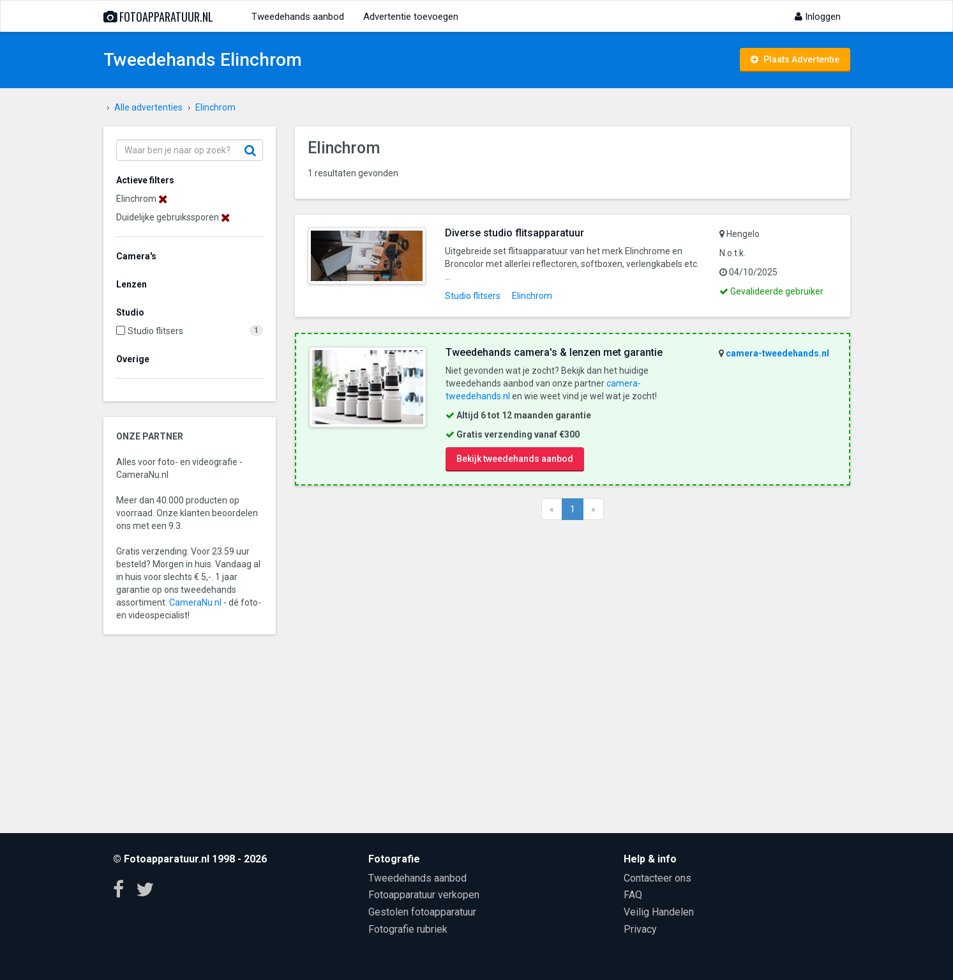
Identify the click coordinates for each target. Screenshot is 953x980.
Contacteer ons (657, 878)
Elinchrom (532, 296)
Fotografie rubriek (407, 929)
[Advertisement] (572, 675)
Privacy (640, 929)
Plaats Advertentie (795, 59)
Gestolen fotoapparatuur (422, 912)
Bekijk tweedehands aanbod (514, 459)
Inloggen (818, 16)
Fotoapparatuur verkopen (423, 895)
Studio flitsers (155, 331)
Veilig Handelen (659, 912)
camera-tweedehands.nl (777, 353)
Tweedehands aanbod (297, 16)
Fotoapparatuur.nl (158, 16)
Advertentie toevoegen (410, 16)
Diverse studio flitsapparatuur (514, 233)
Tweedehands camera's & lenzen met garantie (554, 352)
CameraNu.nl (195, 602)
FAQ (633, 895)
